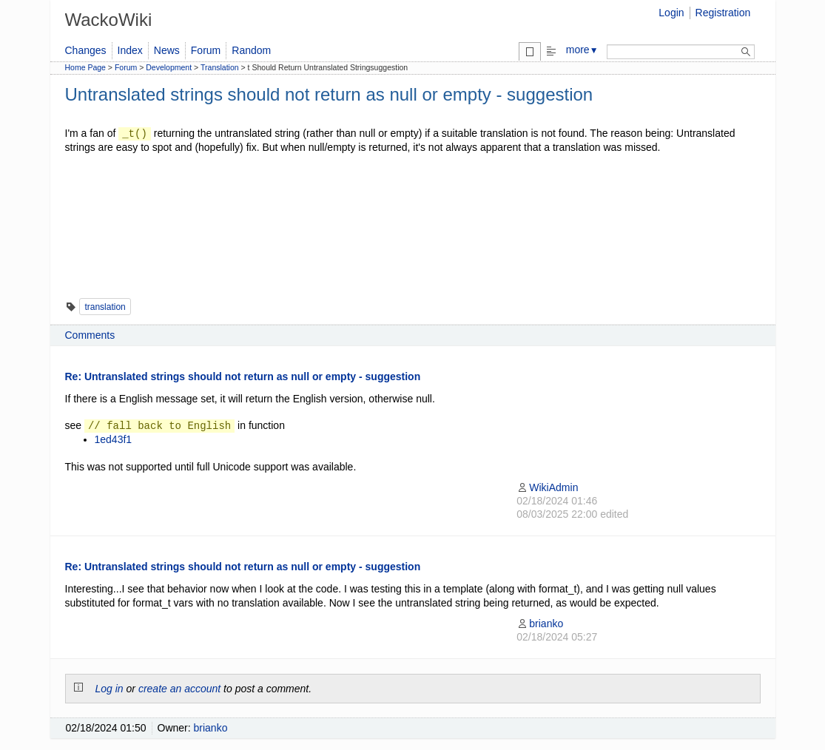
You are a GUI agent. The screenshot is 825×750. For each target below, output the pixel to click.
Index (130, 50)
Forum (205, 50)
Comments (90, 335)
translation (104, 307)
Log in (109, 689)
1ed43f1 (113, 439)
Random (251, 50)
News (167, 50)
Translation (220, 67)
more (582, 49)
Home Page (85, 67)
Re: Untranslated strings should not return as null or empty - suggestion (243, 376)
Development (169, 67)
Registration (723, 12)
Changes (86, 50)
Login (671, 12)
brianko (539, 623)
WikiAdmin (547, 487)
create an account (179, 689)
